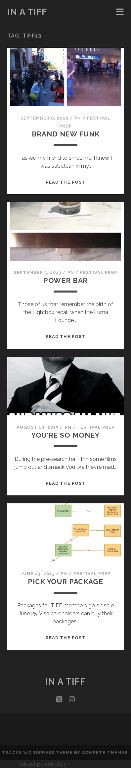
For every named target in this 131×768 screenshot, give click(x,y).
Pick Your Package (65, 581)
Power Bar (65, 280)
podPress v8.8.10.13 (92, 764)
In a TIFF (27, 12)
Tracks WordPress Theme (37, 752)
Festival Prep (98, 272)
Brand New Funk (66, 134)
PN (77, 118)
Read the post (65, 182)
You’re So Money (65, 435)
